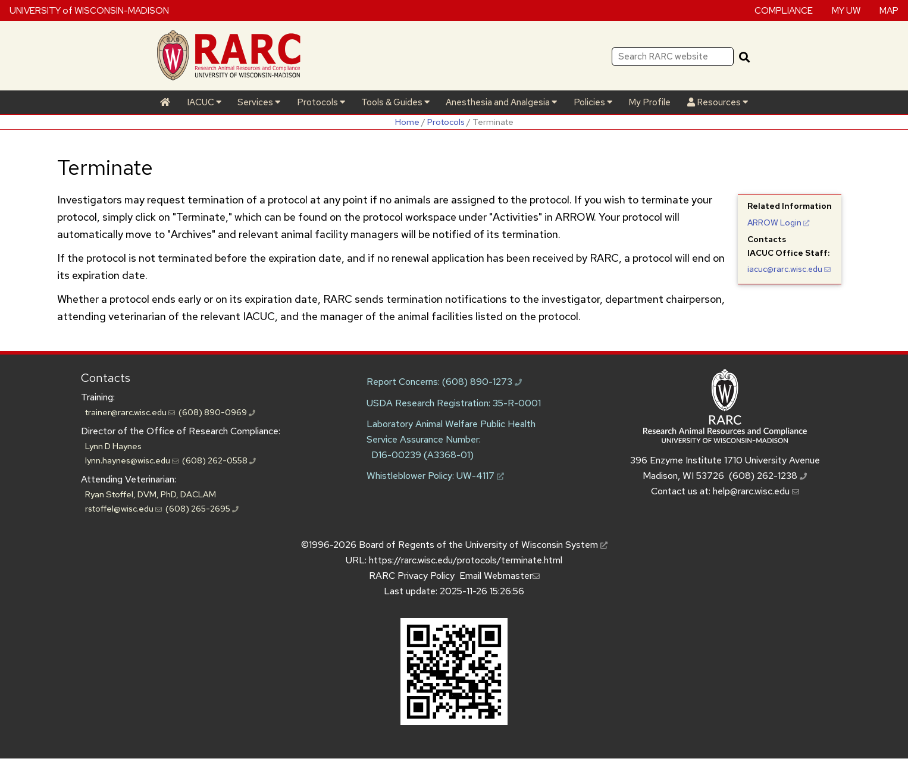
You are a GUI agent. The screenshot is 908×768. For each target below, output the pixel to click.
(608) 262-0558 (219, 460)
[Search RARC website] (673, 56)
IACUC (204, 102)
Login (778, 222)
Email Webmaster (499, 575)
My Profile (649, 102)
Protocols (321, 102)
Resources (717, 102)
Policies (593, 102)
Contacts (105, 377)
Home (407, 121)
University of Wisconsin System (536, 544)
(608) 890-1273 (482, 381)
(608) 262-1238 (768, 475)
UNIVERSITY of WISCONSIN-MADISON (89, 10)
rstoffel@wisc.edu (123, 508)
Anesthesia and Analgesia (501, 102)
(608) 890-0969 (217, 412)
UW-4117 (480, 475)
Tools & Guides (395, 102)
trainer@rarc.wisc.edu (130, 412)
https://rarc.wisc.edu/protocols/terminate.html (465, 560)
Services (258, 102)
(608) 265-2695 (202, 508)
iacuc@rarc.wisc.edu (789, 269)
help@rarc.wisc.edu (756, 491)
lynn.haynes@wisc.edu (132, 460)
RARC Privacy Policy (412, 575)
